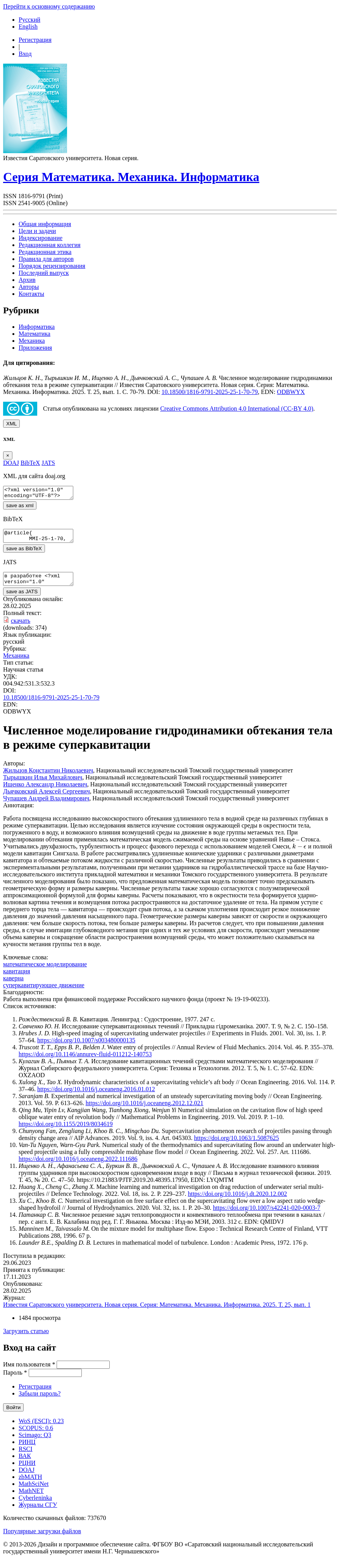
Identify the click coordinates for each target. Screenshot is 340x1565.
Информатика (37, 326)
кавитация (16, 978)
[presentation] (299, 853)
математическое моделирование (45, 971)
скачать (20, 627)
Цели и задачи (37, 231)
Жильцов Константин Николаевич (48, 777)
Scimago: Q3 (35, 1442)
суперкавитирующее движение (44, 992)
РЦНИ (27, 1470)
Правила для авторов (46, 259)
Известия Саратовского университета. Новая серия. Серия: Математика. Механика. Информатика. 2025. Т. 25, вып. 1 (157, 1311)
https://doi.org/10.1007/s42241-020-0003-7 (266, 1214)
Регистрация (35, 39)
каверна (13, 985)
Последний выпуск (44, 272)
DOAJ (27, 1476)
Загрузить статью (26, 1338)
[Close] (7, 455)
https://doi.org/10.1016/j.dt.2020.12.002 (237, 1200)
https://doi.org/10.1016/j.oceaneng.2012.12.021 (145, 1110)
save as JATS (22, 598)
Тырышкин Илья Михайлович (42, 784)
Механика (32, 340)
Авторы (29, 286)
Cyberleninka (35, 1504)
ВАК (25, 1463)
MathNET (31, 1497)
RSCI (26, 1456)
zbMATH (30, 1483)
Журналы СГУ (38, 1511)
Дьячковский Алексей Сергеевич (46, 798)
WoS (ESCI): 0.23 (41, 1428)
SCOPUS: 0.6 (36, 1435)
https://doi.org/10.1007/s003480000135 (86, 1047)
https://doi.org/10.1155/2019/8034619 (66, 1131)
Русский (29, 19)
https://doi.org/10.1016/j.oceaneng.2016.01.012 (96, 1096)
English (28, 26)
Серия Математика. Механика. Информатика (131, 177)
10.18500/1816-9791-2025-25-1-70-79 (210, 392)
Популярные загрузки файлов (42, 1538)
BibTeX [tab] (30, 462)
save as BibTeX (24, 553)
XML (11, 424)
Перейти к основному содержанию (49, 6)
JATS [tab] (48, 462)
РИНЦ (27, 1449)
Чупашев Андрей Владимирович (46, 805)
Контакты (31, 293)
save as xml (19, 508)
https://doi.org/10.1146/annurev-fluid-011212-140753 (85, 1061)
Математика (34, 333)
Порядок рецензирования (52, 266)
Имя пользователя (29, 1371)
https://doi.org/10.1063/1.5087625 (236, 1145)
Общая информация (45, 224)
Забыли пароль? (39, 1400)
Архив (27, 279)
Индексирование (40, 238)
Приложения (35, 347)
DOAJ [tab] (11, 462)
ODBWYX (291, 392)
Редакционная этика (45, 252)
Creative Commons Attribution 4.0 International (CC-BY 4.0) (236, 408)
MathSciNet (33, 1490)
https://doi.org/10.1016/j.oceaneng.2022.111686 (78, 1166)
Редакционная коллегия (50, 245)
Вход (25, 53)
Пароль (15, 1379)
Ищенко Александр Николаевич (45, 791)
